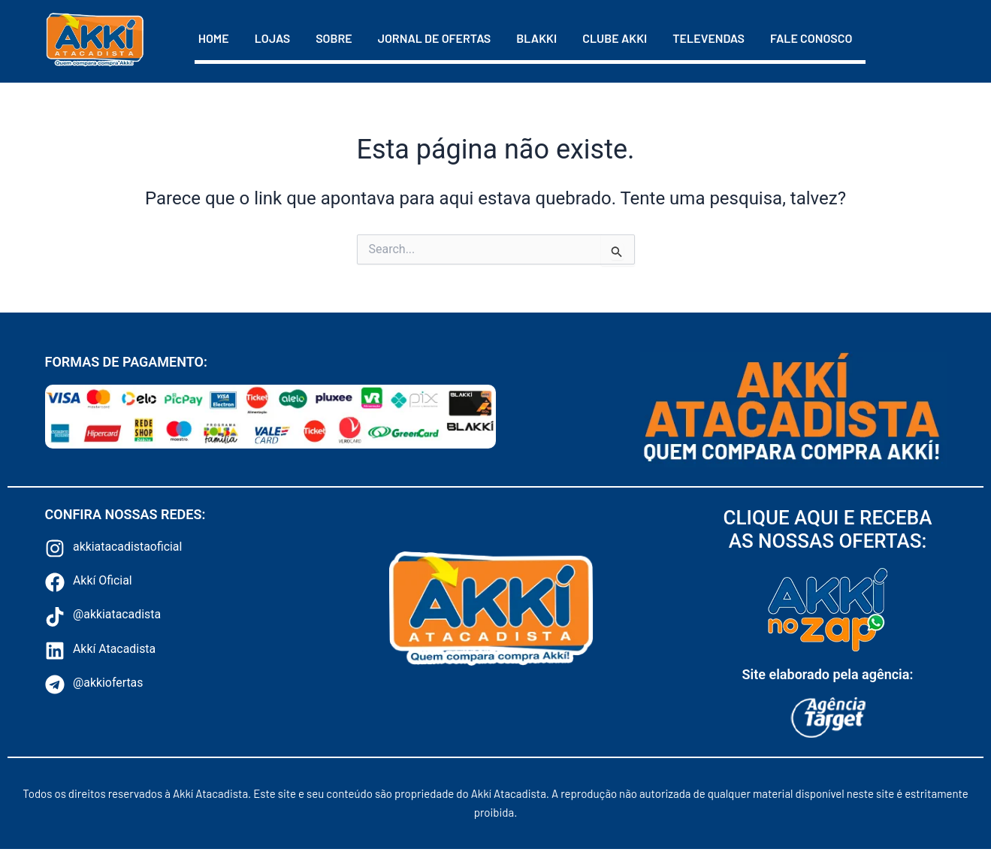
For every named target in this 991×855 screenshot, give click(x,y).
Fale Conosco (811, 38)
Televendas (708, 38)
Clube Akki (614, 38)
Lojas (272, 38)
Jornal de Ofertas (434, 38)
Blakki (536, 38)
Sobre (334, 38)
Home (213, 38)
